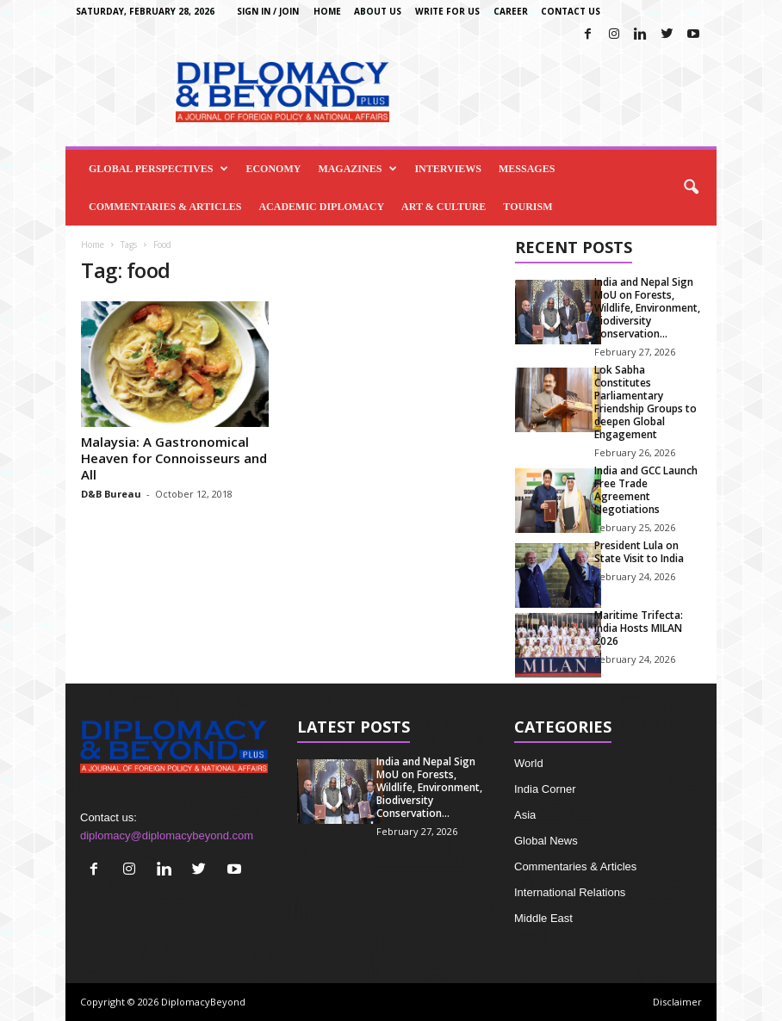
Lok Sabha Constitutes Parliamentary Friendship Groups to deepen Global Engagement (645, 402)
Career (510, 11)
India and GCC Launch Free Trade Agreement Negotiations (646, 490)
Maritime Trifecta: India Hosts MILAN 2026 (638, 628)
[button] (691, 188)
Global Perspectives (158, 169)
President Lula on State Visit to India (639, 552)
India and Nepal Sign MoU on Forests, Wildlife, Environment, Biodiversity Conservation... (647, 308)
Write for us (447, 11)
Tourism (527, 207)
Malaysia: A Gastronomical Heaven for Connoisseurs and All (174, 458)
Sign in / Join (268, 11)
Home (327, 11)
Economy (273, 169)
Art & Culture (443, 207)
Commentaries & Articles (165, 207)
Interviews (447, 169)
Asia (525, 814)
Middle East (543, 918)
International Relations (569, 892)
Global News (546, 840)
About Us (377, 11)
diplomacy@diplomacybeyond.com (166, 835)
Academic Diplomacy (321, 207)
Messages (527, 169)
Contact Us (570, 11)
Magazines (357, 169)
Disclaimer (677, 1001)
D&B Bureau (111, 493)
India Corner (545, 789)
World (528, 763)
